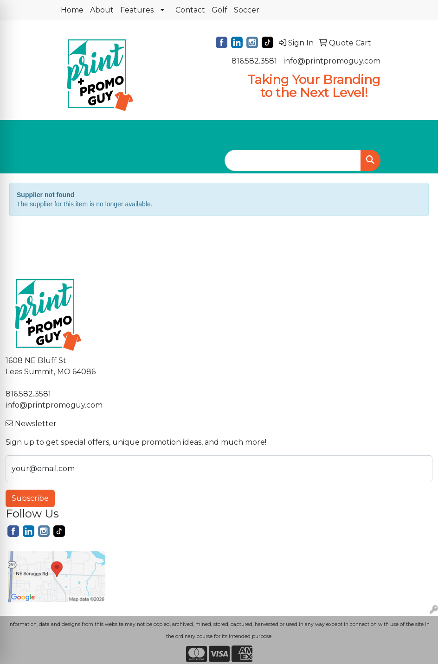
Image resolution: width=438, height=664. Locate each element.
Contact (190, 10)
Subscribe (30, 498)
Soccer (246, 10)
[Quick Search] (293, 160)
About (102, 10)
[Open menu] (419, 134)
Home (72, 10)
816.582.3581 (254, 61)
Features (137, 10)
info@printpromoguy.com (331, 61)
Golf (219, 10)
